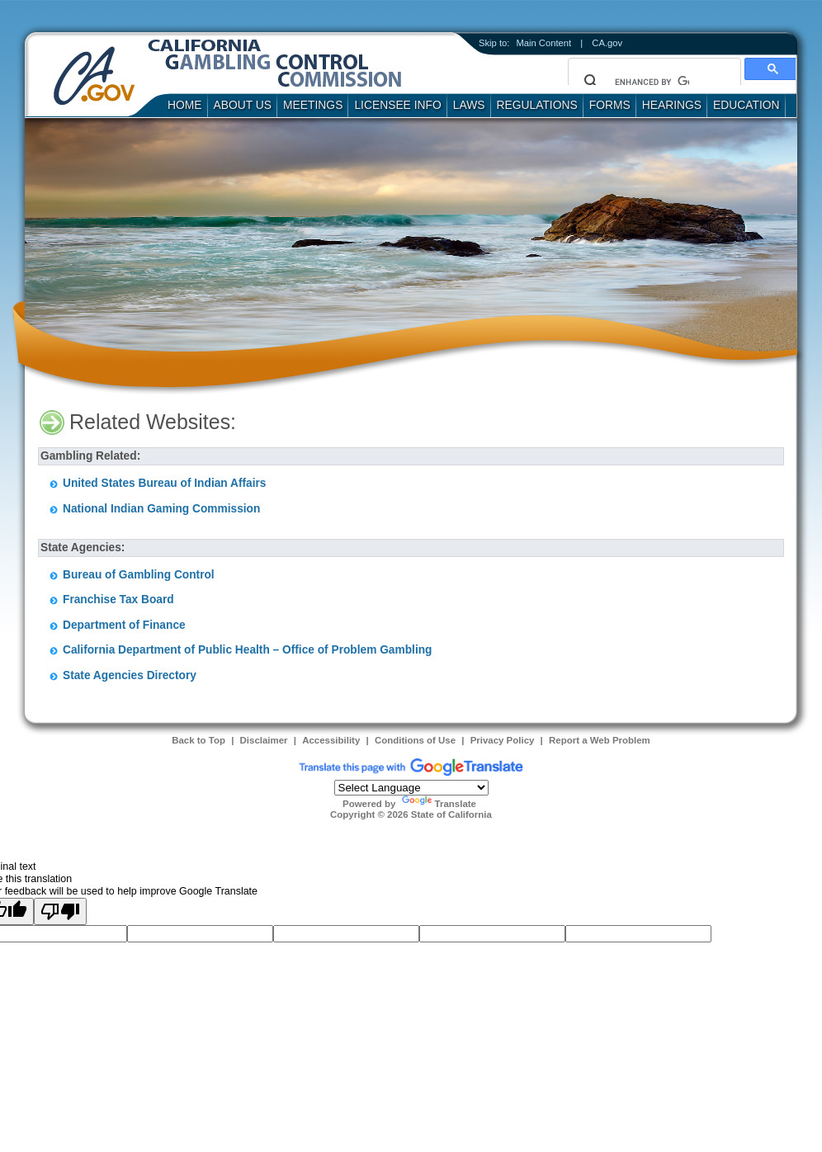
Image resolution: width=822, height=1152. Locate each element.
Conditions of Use (415, 740)
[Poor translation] (60, 911)
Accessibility (331, 740)
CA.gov (607, 43)
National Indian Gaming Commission (161, 509)
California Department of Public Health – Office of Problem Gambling (247, 650)
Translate (439, 804)
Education (746, 104)
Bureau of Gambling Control (139, 575)
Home (185, 104)
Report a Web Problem (599, 740)
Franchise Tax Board (118, 599)
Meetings (312, 104)
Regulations (537, 104)
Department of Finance (124, 625)
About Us (243, 104)
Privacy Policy (502, 740)
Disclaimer (264, 740)
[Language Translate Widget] (411, 788)
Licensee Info (397, 104)
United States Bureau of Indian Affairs (164, 483)
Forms (610, 104)
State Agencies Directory (129, 675)
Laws (469, 104)
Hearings (672, 104)
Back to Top (198, 740)
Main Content (543, 43)
